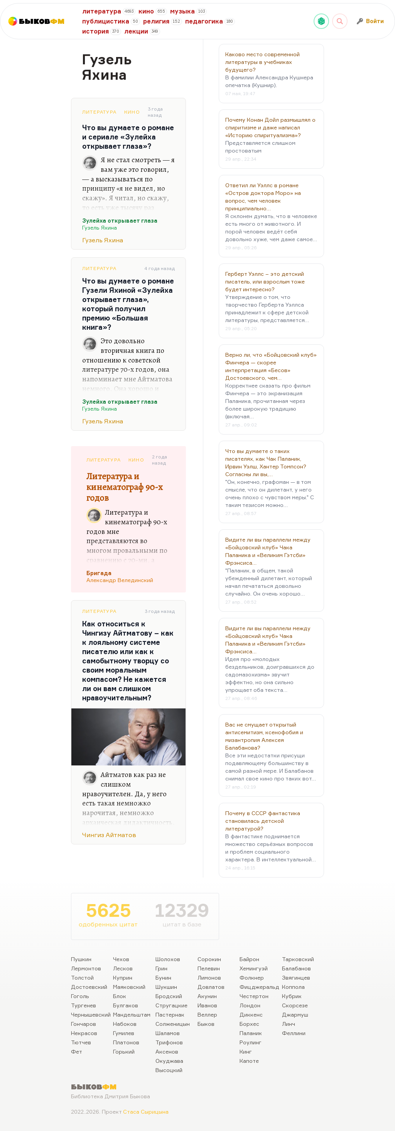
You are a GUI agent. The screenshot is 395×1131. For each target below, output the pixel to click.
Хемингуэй (254, 968)
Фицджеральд (259, 986)
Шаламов (167, 1033)
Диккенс (251, 1014)
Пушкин (81, 959)
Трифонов (169, 1042)
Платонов (126, 1042)
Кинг (246, 1051)
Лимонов (209, 977)
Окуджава (169, 1060)
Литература (99, 112)
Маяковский (129, 986)
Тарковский (298, 959)
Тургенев (83, 1005)
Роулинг (251, 1042)
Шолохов (167, 959)
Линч (288, 1023)
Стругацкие (171, 1005)
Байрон (249, 959)
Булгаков (125, 1005)
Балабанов (296, 968)
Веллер (207, 1014)
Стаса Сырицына (146, 1111)
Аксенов (166, 1051)
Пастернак (169, 1014)
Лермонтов (86, 968)
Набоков (125, 1023)
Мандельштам (131, 1014)
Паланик (251, 1033)
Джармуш (295, 1014)
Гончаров (83, 1023)
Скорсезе (295, 1005)
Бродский (168, 996)
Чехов (121, 959)
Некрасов (84, 1033)
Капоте (249, 1060)
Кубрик (292, 996)
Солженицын (172, 1023)
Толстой (82, 977)
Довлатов (211, 986)
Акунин (207, 996)
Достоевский (89, 986)
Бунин (163, 977)
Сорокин (209, 959)
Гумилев (123, 1033)
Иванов (207, 1005)
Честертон (254, 996)
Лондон (250, 1005)
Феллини (294, 1033)
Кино (132, 112)
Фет (76, 1051)
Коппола (293, 986)
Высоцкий (168, 1070)
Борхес (249, 1023)
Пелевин (209, 968)
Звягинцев (296, 977)
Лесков (123, 968)
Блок (119, 996)
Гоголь (80, 996)
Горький (124, 1051)
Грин (161, 968)
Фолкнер (252, 977)
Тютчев (81, 1042)
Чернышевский (91, 1014)
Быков (206, 1023)
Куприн (122, 977)
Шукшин (166, 986)
